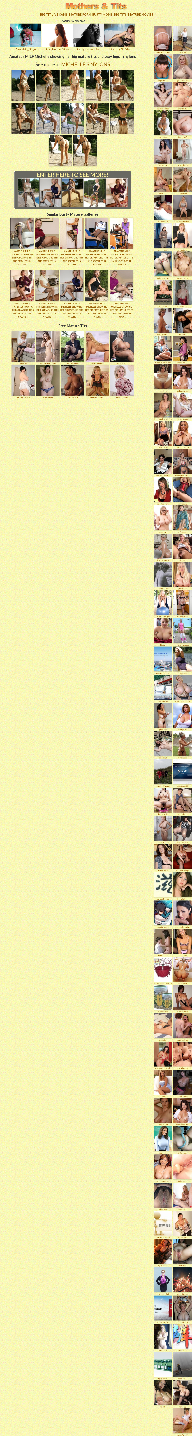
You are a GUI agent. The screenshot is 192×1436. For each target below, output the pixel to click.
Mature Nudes (23, 379)
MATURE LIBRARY (97, 379)
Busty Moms (102, 13)
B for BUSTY (122, 345)
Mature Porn (80, 13)
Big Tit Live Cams (54, 13)
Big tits (120, 13)
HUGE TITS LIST (97, 345)
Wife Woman (122, 379)
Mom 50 (23, 345)
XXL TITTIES (72, 379)
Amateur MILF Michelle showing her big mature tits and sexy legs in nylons (22, 256)
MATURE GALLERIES (48, 345)
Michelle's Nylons (85, 63)
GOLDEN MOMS (72, 345)
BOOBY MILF (48, 379)
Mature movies (140, 13)
